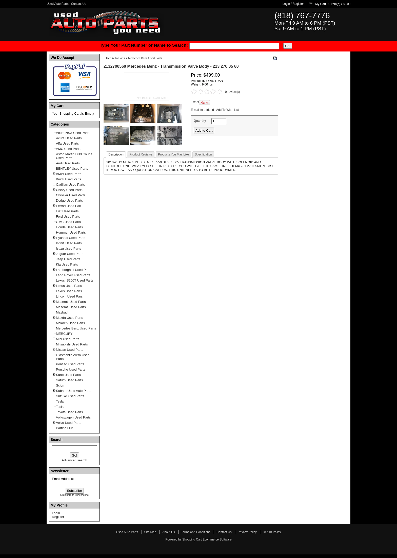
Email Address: (63, 479)
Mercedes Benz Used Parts (145, 58)
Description (116, 154)
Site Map (150, 532)
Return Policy (272, 532)
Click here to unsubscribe (74, 495)
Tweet (195, 102)
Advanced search (74, 460)
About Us (168, 532)
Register (298, 4)
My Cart (320, 4)
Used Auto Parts (58, 4)
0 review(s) (232, 92)
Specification (203, 154)
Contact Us (78, 4)
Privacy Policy (247, 532)
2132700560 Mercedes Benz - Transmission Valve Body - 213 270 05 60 (171, 66)
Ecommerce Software (217, 539)
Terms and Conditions (195, 532)
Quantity (200, 121)
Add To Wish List (227, 110)
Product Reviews (140, 154)
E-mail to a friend (202, 110)
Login (286, 4)
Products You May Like (173, 154)
